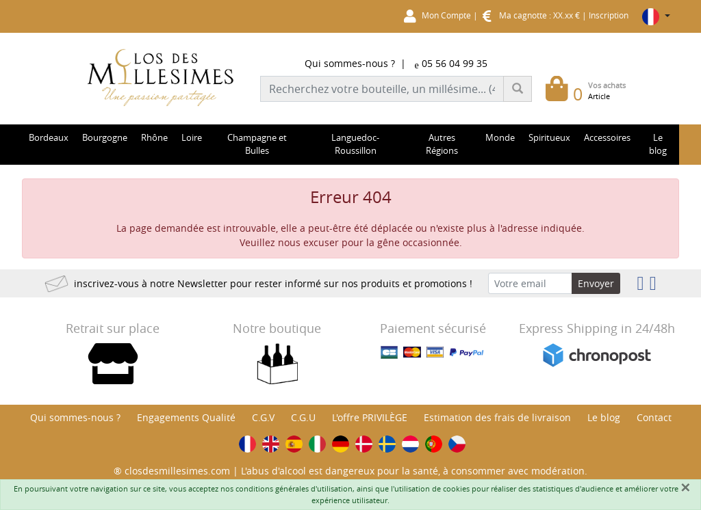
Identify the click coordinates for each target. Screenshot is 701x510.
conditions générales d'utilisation (294, 488)
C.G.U (303, 417)
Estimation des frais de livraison (497, 417)
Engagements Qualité (186, 417)
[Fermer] (685, 487)
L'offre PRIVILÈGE (369, 417)
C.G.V (263, 417)
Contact (654, 417)
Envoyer (596, 283)
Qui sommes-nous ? (350, 63)
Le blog (603, 417)
